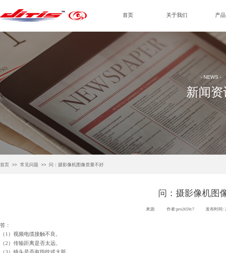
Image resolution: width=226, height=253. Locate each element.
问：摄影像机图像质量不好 (76, 164)
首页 (4, 164)
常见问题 (29, 164)
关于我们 (176, 15)
